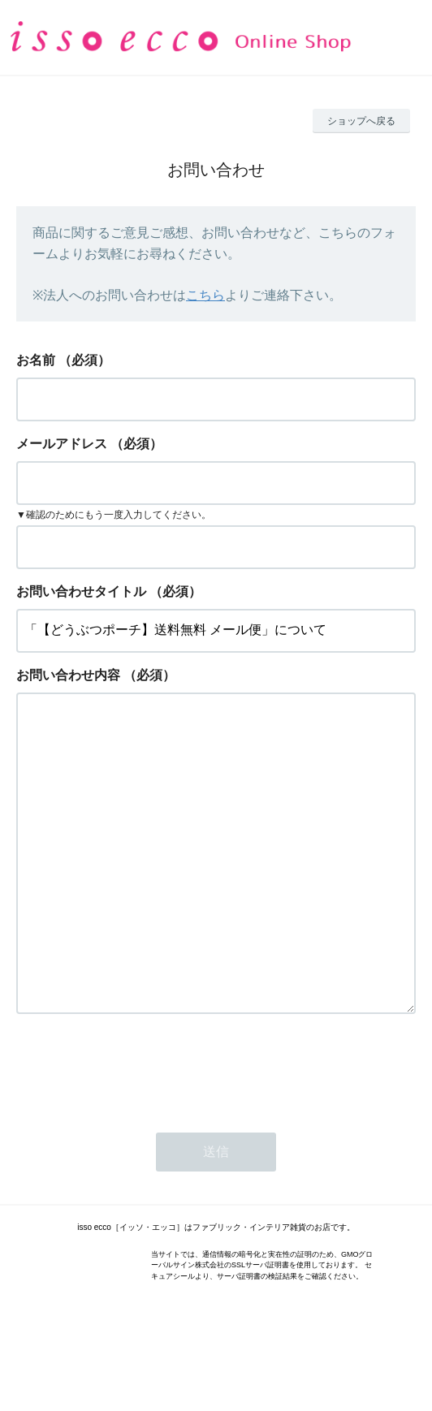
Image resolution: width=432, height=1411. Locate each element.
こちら (205, 295)
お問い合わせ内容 (68, 675)
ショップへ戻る (361, 121)
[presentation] (139, 1133)
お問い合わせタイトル (81, 591)
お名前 (35, 360)
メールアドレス (61, 444)
